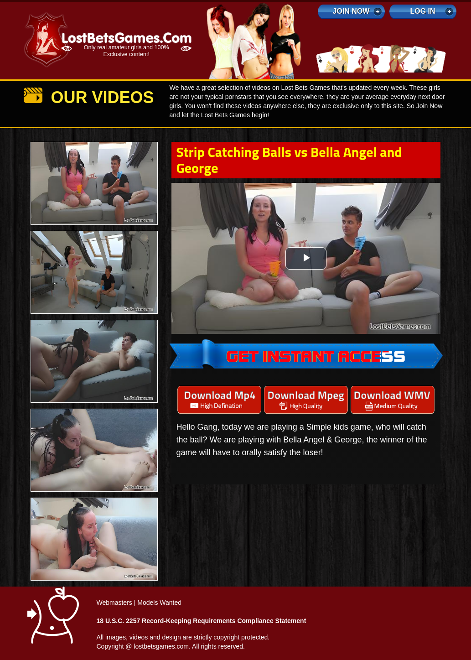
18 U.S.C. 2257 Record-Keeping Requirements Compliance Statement (201, 620)
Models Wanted (159, 602)
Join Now (351, 11)
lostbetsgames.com (161, 646)
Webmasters (114, 602)
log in (422, 11)
